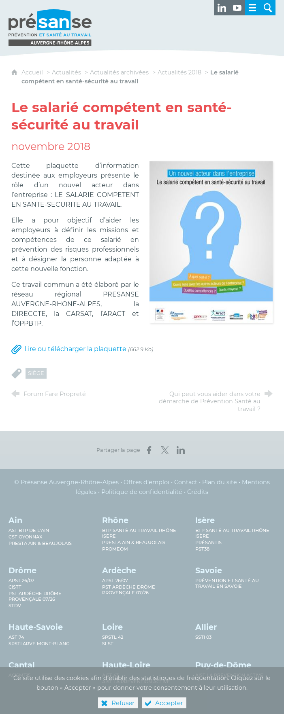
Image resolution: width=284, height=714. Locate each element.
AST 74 (16, 637)
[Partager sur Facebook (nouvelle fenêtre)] (149, 450)
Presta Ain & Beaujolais (40, 543)
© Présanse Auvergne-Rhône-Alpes (66, 482)
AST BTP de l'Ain (29, 530)
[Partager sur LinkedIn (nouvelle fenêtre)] (181, 450)
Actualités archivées (119, 72)
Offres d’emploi (146, 482)
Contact (185, 482)
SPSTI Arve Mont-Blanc (39, 643)
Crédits (197, 492)
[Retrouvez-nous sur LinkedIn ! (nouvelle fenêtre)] (221, 7)
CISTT (15, 587)
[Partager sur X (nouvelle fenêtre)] (165, 450)
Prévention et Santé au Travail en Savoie (227, 583)
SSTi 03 (203, 637)
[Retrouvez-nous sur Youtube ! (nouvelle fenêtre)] (237, 7)
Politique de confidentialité (141, 492)
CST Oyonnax (26, 537)
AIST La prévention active (229, 675)
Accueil (33, 72)
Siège (36, 373)
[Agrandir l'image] (211, 242)
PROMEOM (115, 549)
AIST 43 (110, 675)
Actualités (66, 72)
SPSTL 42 (112, 637)
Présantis (208, 542)
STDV (15, 605)
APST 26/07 (21, 580)
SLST (107, 643)
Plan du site (219, 482)
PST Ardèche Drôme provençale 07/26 (35, 596)
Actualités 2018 (179, 72)
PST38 (202, 549)
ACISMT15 (19, 675)
